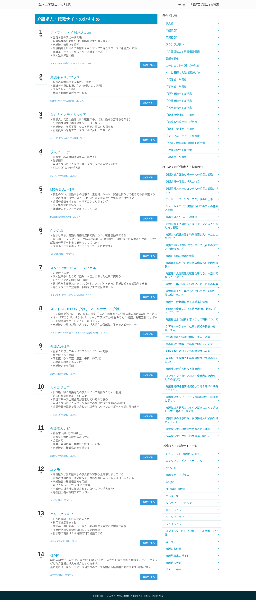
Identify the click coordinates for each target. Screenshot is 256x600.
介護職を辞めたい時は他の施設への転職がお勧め (191, 265)
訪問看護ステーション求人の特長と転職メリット (191, 190)
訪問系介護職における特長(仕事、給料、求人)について (190, 310)
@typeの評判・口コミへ (61, 575)
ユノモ (55, 469)
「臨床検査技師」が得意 (180, 114)
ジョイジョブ (173, 524)
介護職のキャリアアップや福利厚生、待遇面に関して (191, 399)
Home (181, 4)
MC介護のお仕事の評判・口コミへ (65, 217)
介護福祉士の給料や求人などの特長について (192, 319)
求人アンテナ (60, 152)
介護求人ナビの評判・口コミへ (64, 456)
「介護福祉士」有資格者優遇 (183, 51)
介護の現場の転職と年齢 (180, 255)
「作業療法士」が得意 (179, 100)
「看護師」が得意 (176, 79)
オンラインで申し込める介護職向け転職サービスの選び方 (191, 377)
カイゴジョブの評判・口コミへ (64, 415)
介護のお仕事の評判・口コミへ (64, 374)
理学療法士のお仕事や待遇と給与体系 (188, 429)
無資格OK (171, 37)
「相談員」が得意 (176, 157)
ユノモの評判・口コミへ (61, 500)
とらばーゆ (172, 496)
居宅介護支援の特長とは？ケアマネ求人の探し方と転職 (191, 226)
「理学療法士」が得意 (179, 93)
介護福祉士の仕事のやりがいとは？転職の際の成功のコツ (190, 293)
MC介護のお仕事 (62, 189)
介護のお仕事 (60, 346)
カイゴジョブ (60, 387)
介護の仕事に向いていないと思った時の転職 (192, 284)
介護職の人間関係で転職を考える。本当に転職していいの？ (191, 275)
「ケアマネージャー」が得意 (183, 136)
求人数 (170, 23)
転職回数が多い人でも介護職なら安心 (188, 351)
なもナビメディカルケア (68, 114)
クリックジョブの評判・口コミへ (65, 541)
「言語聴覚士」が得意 (179, 107)
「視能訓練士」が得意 (179, 150)
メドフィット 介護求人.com (70, 32)
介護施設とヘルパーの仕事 (181, 217)
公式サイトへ (149, 65)
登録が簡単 (172, 58)
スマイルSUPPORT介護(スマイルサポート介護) (85, 309)
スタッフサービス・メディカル (73, 268)
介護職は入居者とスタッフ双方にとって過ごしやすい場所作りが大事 (191, 409)
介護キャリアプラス (65, 77)
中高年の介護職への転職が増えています (189, 344)
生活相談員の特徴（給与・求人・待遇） (189, 337)
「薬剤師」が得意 (176, 86)
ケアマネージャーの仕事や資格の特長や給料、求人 (190, 328)
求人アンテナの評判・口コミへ (64, 176)
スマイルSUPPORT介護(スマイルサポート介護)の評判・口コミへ (79, 333)
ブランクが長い (175, 44)
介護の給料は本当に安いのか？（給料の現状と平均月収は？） (191, 247)
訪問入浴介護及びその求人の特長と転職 (189, 174)
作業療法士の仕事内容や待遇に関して (188, 436)
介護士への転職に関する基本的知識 (187, 301)
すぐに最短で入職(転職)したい (184, 72)
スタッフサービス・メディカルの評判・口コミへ (71, 295)
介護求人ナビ (60, 428)
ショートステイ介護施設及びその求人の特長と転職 (191, 208)
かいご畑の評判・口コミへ (62, 254)
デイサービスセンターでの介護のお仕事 (189, 199)
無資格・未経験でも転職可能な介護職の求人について (191, 360)
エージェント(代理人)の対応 (182, 65)
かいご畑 (56, 230)
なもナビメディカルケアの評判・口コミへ (69, 138)
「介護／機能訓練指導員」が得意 (185, 143)
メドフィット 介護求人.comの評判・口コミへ (70, 63)
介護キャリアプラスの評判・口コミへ (67, 101)
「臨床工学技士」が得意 (180, 128)
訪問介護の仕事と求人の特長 (183, 181)
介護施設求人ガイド (177, 555)
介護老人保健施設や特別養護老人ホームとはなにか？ (191, 236)
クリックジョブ (61, 514)
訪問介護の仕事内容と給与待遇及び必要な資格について (191, 420)
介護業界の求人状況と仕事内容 (184, 368)
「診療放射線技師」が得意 (181, 121)
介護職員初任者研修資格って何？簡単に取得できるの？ (191, 388)
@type (55, 555)
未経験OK (171, 30)
